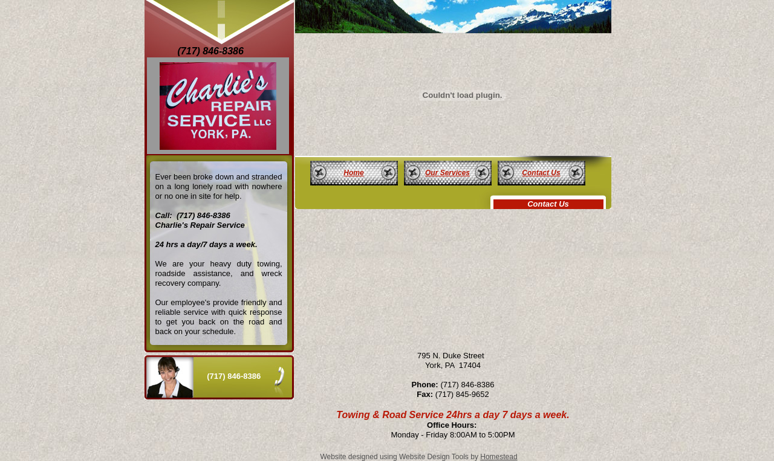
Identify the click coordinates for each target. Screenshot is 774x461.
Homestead (498, 457)
